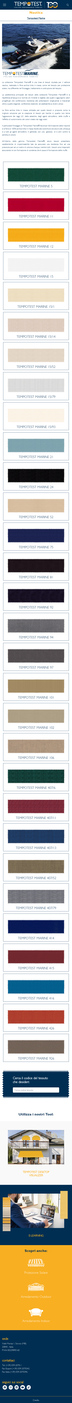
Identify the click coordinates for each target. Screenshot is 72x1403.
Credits (36, 1400)
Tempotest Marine (36, 18)
